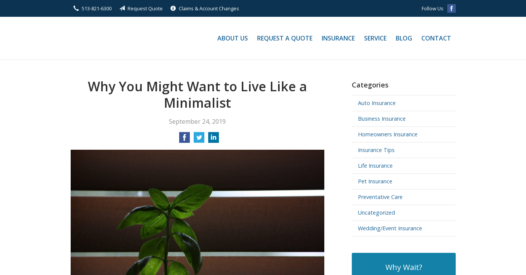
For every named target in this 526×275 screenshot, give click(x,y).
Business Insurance (382, 118)
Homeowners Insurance (388, 134)
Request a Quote (284, 38)
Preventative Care (380, 197)
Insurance (338, 38)
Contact (436, 38)
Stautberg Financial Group (128, 38)
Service (375, 38)
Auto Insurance (377, 103)
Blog (404, 38)
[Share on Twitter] (199, 140)
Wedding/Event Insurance (390, 228)
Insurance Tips (376, 150)
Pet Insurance (375, 181)
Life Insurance (375, 165)
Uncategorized (376, 212)
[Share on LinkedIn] (213, 140)
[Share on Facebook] (184, 140)
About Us (232, 38)
